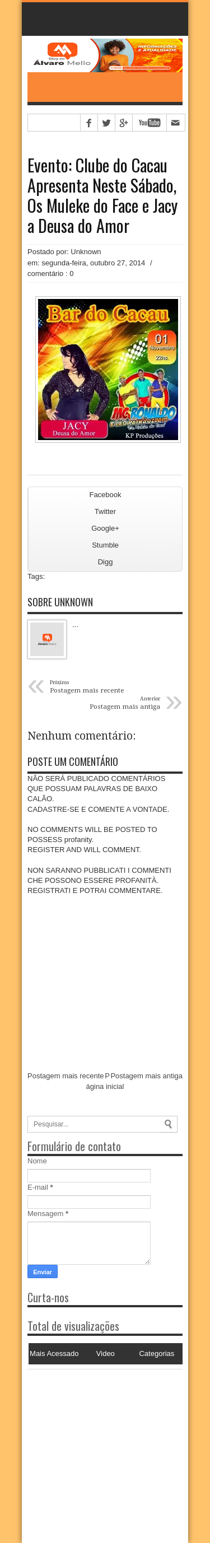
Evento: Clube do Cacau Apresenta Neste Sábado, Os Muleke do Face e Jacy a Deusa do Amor (102, 195)
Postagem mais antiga (146, 1076)
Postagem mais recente (65, 1076)
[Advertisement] (97, 1439)
